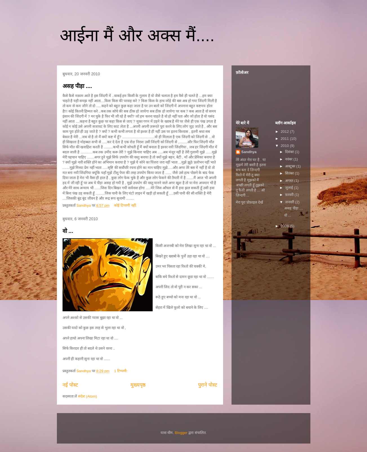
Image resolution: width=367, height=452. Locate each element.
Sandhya (249, 152)
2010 (285, 146)
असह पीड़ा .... (77, 86)
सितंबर (290, 173)
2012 (285, 131)
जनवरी (290, 202)
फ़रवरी (290, 195)
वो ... (68, 231)
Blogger (181, 433)
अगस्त (289, 180)
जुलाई (289, 188)
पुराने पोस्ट (207, 385)
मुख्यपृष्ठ (138, 385)
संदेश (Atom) (87, 396)
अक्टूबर (290, 166)
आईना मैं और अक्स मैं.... (137, 35)
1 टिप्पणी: (121, 371)
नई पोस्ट (70, 385)
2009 (285, 226)
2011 (285, 138)
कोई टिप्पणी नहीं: (125, 205)
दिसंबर (290, 152)
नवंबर (289, 159)
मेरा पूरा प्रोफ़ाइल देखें (249, 202)
